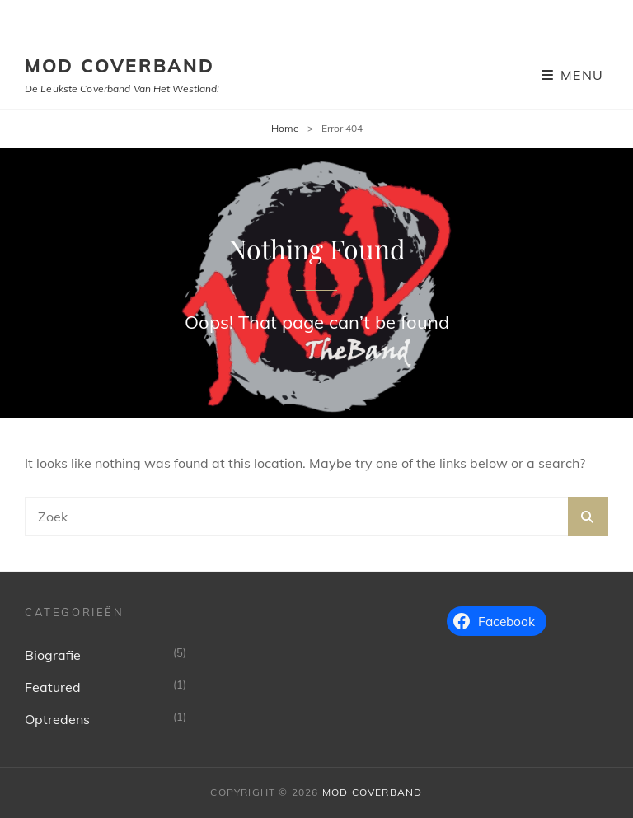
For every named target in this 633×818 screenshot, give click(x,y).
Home (285, 128)
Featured (53, 687)
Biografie (53, 655)
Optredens (57, 719)
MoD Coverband (120, 65)
